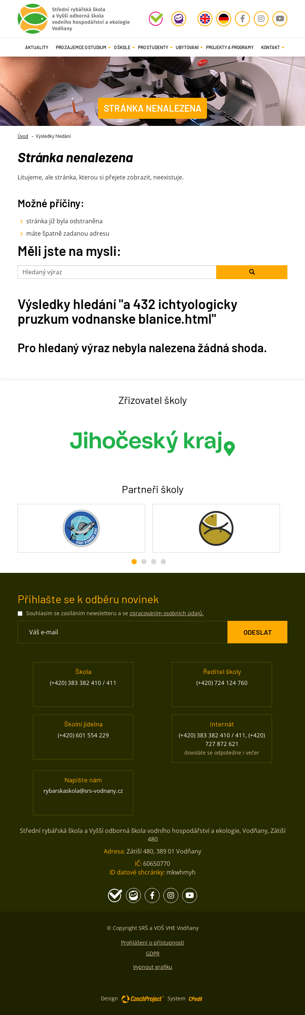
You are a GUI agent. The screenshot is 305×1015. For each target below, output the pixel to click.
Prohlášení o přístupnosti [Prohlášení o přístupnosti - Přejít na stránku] (152, 942)
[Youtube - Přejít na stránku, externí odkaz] (279, 18)
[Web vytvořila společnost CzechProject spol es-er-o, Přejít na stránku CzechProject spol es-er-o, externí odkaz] (143, 998)
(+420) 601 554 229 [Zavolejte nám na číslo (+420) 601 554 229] (83, 735)
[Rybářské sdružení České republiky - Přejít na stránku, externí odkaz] (216, 528)
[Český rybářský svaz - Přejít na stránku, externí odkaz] (81, 528)
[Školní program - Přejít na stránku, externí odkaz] (156, 18)
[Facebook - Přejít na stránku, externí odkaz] (242, 18)
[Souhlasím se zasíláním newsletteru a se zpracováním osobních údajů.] (20, 613)
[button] (81, 47)
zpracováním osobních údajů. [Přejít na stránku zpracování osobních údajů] (167, 613)
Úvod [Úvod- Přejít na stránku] (23, 136)
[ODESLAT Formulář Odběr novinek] (257, 632)
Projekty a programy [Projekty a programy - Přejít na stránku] (230, 47)
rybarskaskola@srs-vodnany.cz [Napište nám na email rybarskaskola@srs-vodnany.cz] (83, 790)
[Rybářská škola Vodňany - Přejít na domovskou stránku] (74, 17)
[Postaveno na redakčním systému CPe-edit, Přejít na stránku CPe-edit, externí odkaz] (195, 996)
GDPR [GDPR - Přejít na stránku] (153, 953)
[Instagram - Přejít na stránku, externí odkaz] (261, 18)
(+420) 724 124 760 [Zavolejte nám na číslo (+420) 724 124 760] (222, 682)
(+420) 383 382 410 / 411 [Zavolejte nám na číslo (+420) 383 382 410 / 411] (83, 682)
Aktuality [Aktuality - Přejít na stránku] (36, 47)
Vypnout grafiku (152, 966)
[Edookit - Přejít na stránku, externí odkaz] (178, 18)
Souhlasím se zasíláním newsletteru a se (115, 613)
